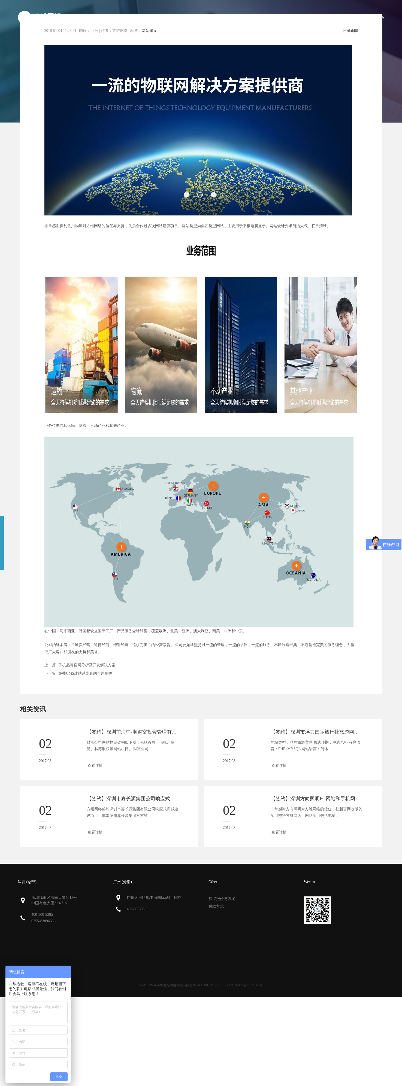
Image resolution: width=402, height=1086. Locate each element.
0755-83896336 (43, 921)
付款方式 (216, 906)
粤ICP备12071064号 (249, 985)
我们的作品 (246, 17)
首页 (163, 17)
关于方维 (187, 17)
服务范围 (215, 17)
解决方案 (276, 17)
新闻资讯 (304, 17)
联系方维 (333, 17)
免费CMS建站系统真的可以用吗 (85, 673)
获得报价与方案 (221, 899)
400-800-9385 (42, 914)
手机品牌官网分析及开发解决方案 (87, 665)
